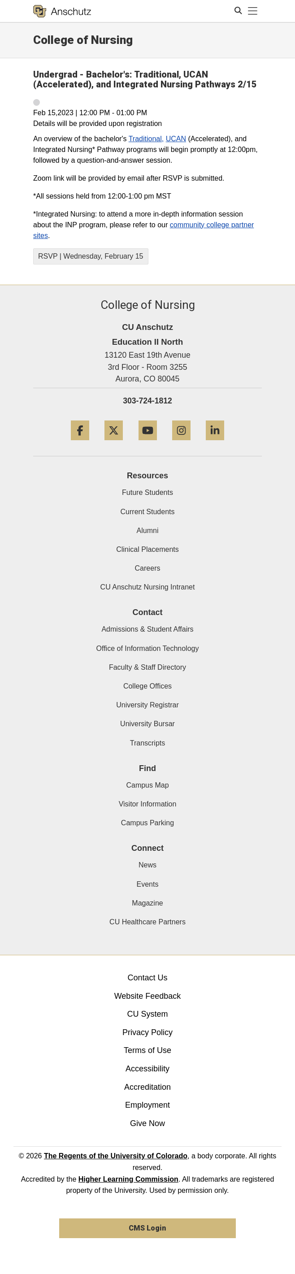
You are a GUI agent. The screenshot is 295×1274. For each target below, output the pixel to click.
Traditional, (146, 139)
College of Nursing (83, 40)
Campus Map (147, 785)
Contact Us (147, 977)
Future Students (147, 492)
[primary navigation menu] (253, 11)
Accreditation (147, 1087)
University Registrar (147, 705)
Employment (147, 1105)
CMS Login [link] (147, 1228)
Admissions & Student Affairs (147, 629)
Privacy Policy (147, 1032)
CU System (147, 1014)
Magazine (147, 903)
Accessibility (147, 1068)
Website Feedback (147, 996)
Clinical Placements (147, 549)
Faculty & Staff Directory (147, 667)
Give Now (147, 1123)
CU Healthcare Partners (147, 922)
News (147, 865)
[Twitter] (114, 443)
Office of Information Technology (147, 648)
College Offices (147, 686)
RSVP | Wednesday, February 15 (90, 256)
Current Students (148, 512)
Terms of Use (147, 1050)
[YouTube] (148, 443)
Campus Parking (147, 823)
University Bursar (147, 724)
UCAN (176, 139)
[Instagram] (181, 443)
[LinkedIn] (215, 443)
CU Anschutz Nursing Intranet (147, 587)
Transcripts (147, 743)
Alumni (148, 530)
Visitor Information (148, 804)
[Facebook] (80, 443)
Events (148, 884)
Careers (148, 568)
